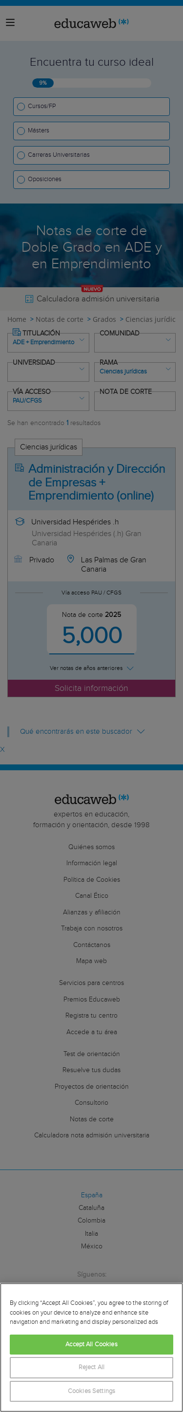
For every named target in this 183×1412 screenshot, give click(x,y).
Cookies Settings (91, 1391)
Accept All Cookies (91, 1344)
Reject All (91, 1367)
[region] (91, 1347)
